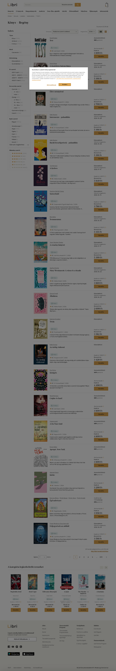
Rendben (64, 84)
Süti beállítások (51, 85)
